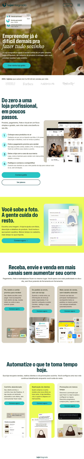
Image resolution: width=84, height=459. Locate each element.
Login (68, 5)
